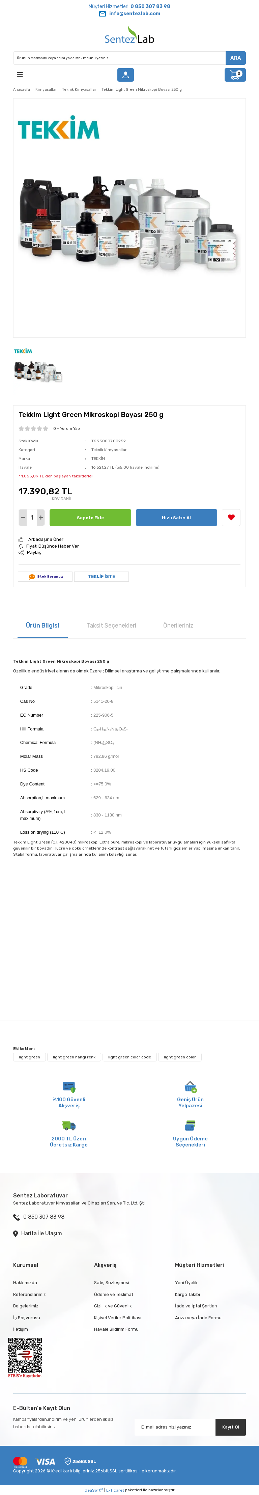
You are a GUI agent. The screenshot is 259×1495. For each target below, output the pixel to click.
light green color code (129, 1057)
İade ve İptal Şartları (196, 1305)
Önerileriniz (178, 625)
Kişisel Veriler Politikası (117, 1317)
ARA (235, 58)
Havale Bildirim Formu (116, 1329)
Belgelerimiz (25, 1305)
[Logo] (129, 35)
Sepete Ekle (90, 517)
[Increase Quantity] (41, 517)
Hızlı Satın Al (176, 517)
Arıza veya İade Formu (198, 1317)
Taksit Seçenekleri (111, 625)
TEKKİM (98, 458)
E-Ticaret (115, 1490)
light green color (180, 1057)
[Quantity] (32, 517)
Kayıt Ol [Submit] (230, 1427)
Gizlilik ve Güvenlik (113, 1305)
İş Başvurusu (26, 1317)
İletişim (20, 1329)
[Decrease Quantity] (23, 517)
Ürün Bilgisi (42, 625)
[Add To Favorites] (231, 517)
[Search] (129, 58)
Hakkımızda (25, 1282)
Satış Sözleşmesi (111, 1282)
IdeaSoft (93, 1490)
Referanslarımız (29, 1294)
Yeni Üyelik (186, 1282)
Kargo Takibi (187, 1294)
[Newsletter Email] (190, 1427)
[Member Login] (125, 75)
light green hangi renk (74, 1057)
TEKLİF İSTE (101, 576)
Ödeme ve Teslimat (113, 1294)
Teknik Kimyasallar (109, 449)
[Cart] (235, 75)
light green (29, 1057)
